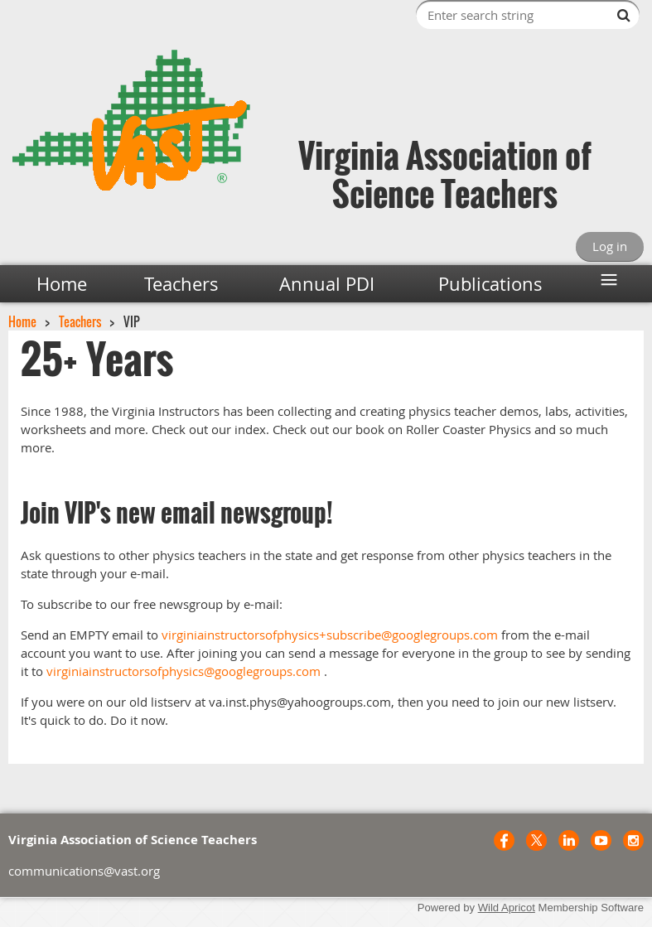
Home (22, 321)
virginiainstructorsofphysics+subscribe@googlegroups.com (330, 634)
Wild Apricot (506, 907)
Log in (609, 246)
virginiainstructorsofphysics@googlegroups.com (183, 671)
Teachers (80, 321)
